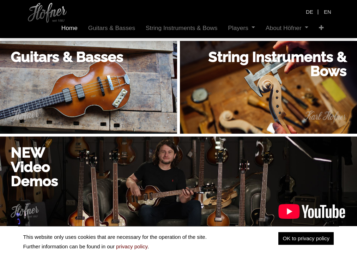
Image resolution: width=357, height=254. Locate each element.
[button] (321, 28)
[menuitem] (69, 28)
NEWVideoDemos (34, 166)
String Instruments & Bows (277, 64)
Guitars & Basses (67, 57)
